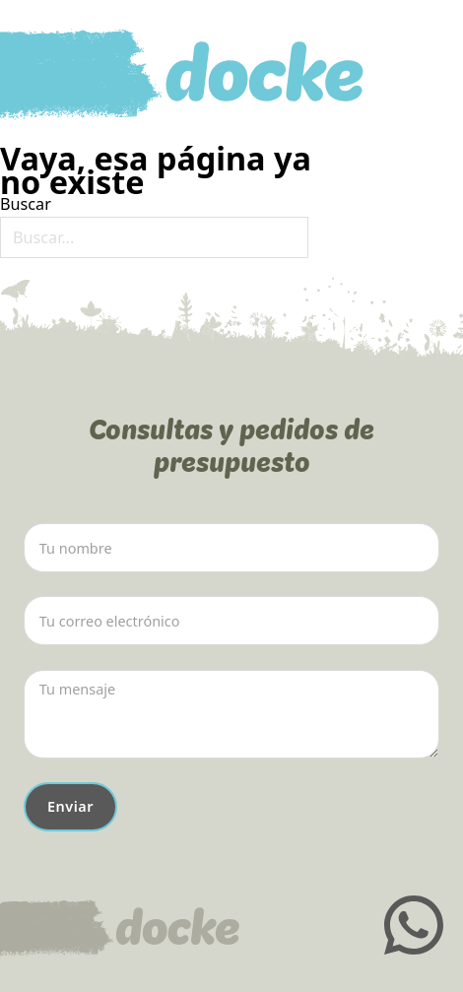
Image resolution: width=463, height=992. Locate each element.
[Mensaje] (231, 714)
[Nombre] (231, 547)
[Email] (231, 620)
